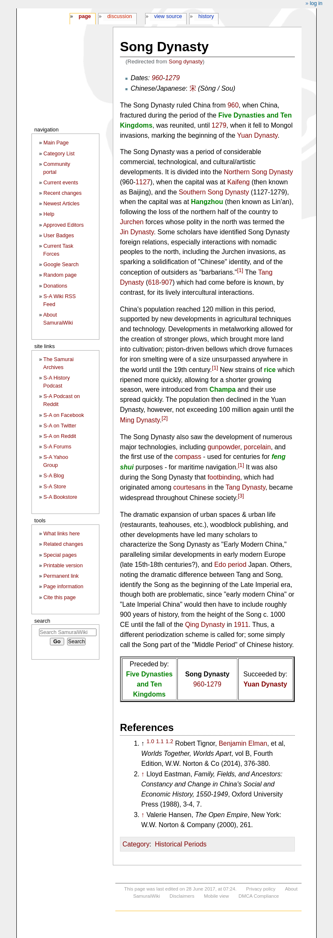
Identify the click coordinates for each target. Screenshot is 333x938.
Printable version (63, 566)
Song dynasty (186, 61)
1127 (142, 182)
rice (270, 369)
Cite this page (60, 597)
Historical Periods (180, 844)
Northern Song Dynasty (258, 172)
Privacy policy (261, 888)
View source (168, 16)
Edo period (230, 564)
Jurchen (131, 221)
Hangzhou (207, 201)
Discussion (119, 16)
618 (153, 282)
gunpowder (224, 447)
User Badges (59, 235)
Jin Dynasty (137, 232)
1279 (172, 77)
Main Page (56, 143)
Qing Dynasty (205, 624)
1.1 (160, 741)
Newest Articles (62, 204)
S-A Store (55, 487)
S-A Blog (54, 476)
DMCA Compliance (259, 896)
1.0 (150, 741)
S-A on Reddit (60, 436)
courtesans (189, 487)
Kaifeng (238, 182)
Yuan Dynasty (257, 135)
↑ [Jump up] (143, 774)
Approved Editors (63, 225)
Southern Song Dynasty (214, 192)
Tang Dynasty (245, 487)
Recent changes (63, 193)
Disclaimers (181, 896)
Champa (222, 389)
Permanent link (61, 576)
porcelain (257, 447)
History (206, 16)
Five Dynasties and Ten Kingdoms (149, 684)
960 (157, 77)
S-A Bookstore (61, 497)
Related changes (63, 544)
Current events (61, 183)
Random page (60, 275)
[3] (241, 496)
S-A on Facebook (64, 415)
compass (187, 456)
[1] (240, 270)
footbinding (224, 477)
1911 (241, 624)
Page (84, 16)
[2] (164, 418)
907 (166, 282)
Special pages (60, 555)
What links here (62, 534)
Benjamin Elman (243, 743)
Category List (59, 154)
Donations (56, 286)
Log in (316, 3)
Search (42, 621)
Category (135, 844)
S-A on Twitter (60, 426)
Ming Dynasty (140, 420)
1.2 (169, 741)
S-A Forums (57, 447)
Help (49, 214)
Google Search (61, 264)
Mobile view (216, 896)
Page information (63, 587)
